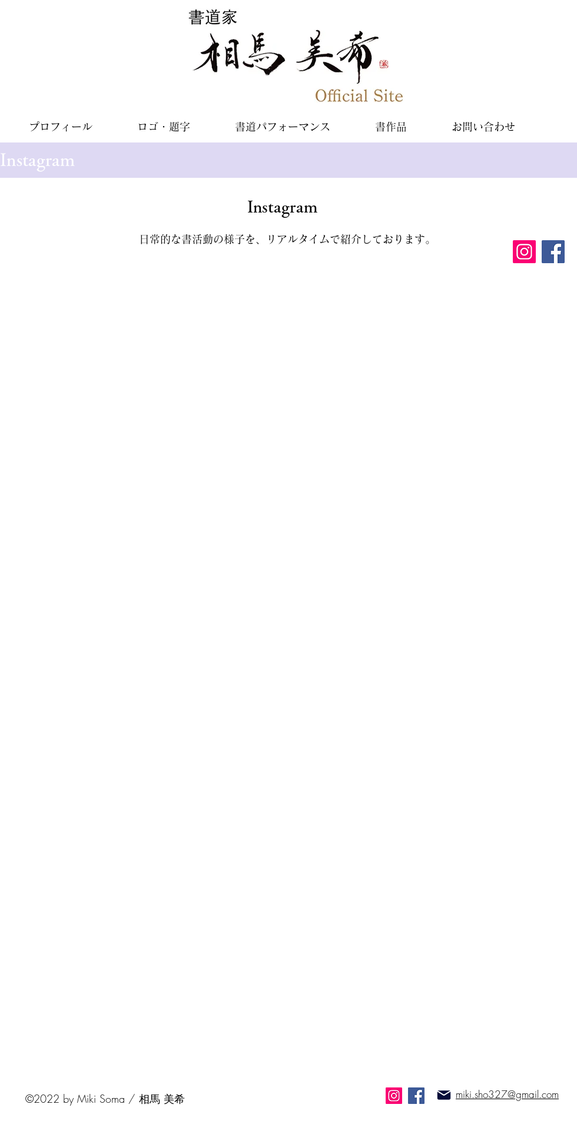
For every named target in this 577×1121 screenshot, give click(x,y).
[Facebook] (553, 251)
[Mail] (444, 1095)
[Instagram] (524, 251)
